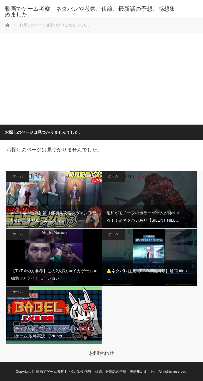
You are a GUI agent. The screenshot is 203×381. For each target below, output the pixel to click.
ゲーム (18, 176)
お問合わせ (101, 353)
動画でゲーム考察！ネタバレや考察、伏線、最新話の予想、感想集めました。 (90, 11)
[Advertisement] (101, 77)
